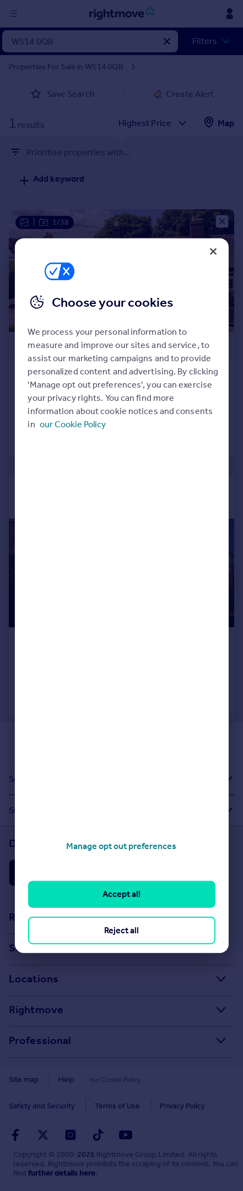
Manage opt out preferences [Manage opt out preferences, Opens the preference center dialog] (121, 846)
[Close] (213, 251)
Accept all (121, 894)
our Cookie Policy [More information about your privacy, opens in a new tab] (73, 424)
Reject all (121, 929)
